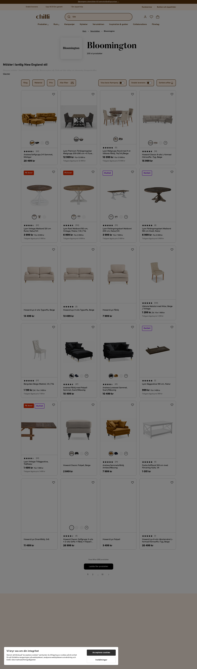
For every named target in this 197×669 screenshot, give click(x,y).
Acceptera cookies (101, 653)
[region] (61, 656)
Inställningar (101, 660)
